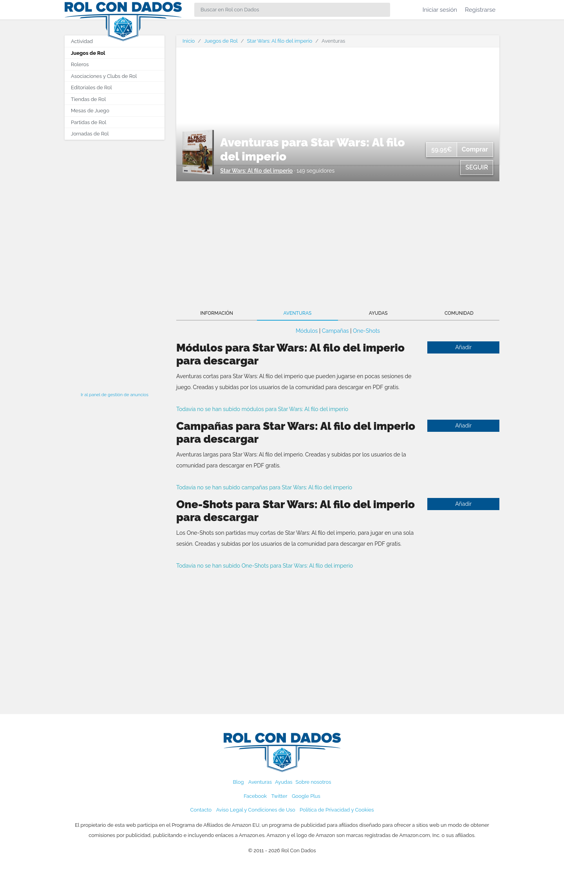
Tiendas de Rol (88, 99)
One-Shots (366, 331)
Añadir (463, 347)
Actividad (82, 41)
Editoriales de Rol (91, 87)
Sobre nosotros (313, 782)
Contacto (201, 810)
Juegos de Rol (88, 53)
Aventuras (298, 313)
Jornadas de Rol (89, 134)
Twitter (279, 796)
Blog (238, 782)
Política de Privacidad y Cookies (337, 810)
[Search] (292, 10)
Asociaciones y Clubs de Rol (104, 76)
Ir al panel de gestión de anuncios (114, 394)
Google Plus (306, 796)
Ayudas (378, 313)
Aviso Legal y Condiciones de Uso (255, 810)
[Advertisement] (114, 263)
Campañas (335, 331)
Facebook (255, 796)
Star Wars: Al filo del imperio (280, 41)
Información (216, 313)
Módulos (307, 331)
